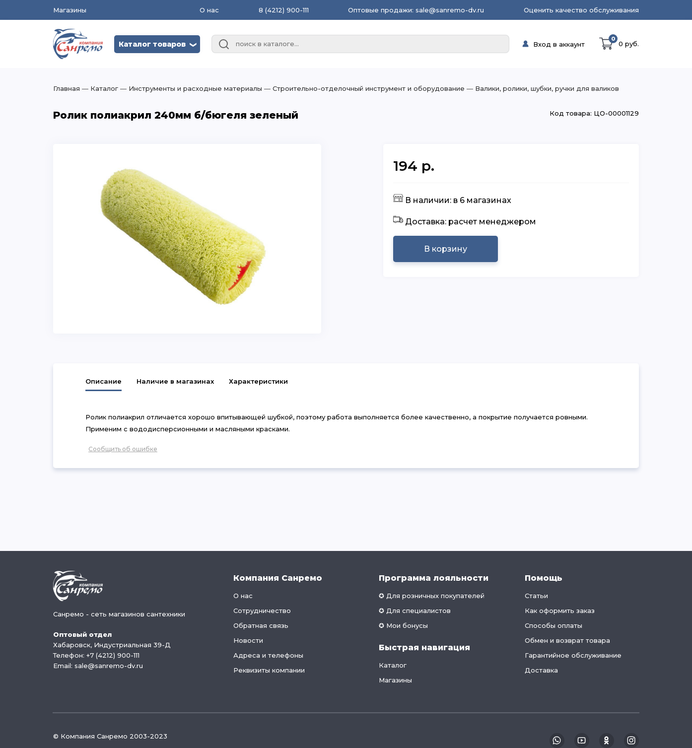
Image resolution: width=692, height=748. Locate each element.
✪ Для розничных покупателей (431, 596)
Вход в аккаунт (559, 44)
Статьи (536, 596)
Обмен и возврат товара (567, 640)
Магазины (69, 10)
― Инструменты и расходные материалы (190, 88)
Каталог (393, 665)
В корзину (445, 249)
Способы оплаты (553, 625)
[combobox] (360, 44)
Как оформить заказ (560, 610)
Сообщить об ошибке (122, 449)
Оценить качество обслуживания (581, 10)
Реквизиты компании (269, 670)
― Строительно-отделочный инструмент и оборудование (363, 88)
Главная (66, 88)
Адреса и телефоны (268, 655)
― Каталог (99, 88)
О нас (209, 10)
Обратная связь (260, 625)
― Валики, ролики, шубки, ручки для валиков (542, 88)
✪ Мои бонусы (403, 625)
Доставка (541, 670)
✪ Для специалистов (415, 610)
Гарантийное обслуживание (573, 655)
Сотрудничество (262, 610)
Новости (248, 640)
